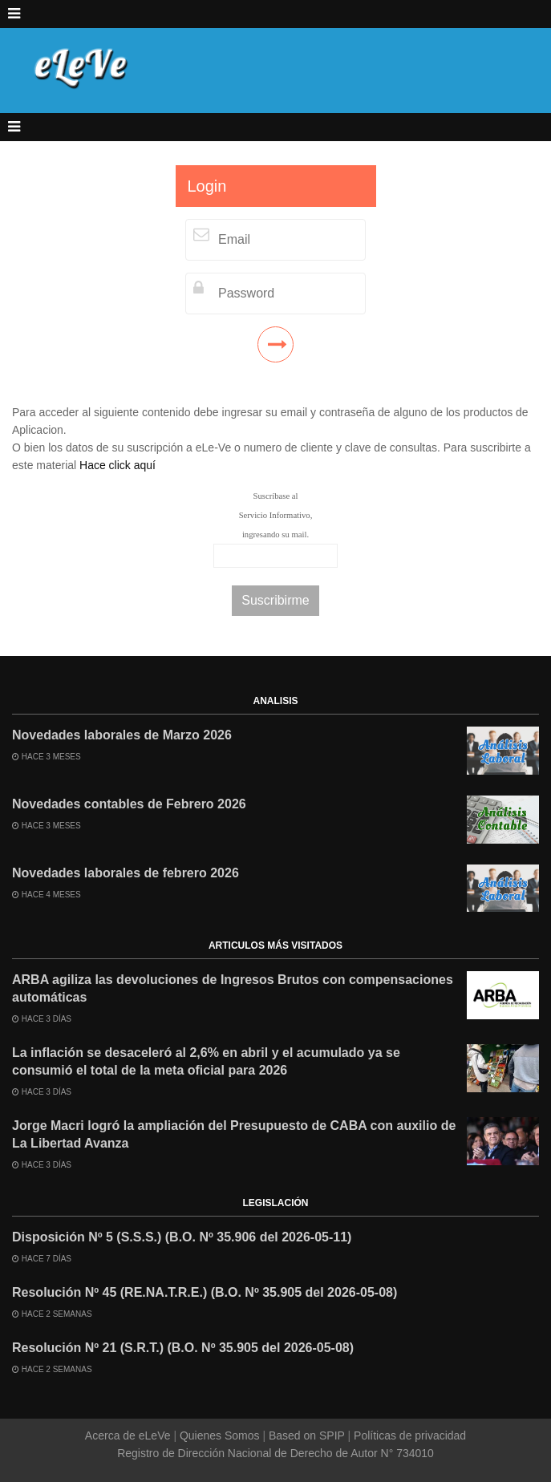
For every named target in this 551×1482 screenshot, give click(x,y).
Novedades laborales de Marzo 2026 (122, 735)
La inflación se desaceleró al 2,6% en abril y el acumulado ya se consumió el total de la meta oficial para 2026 (206, 1061)
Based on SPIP (306, 1435)
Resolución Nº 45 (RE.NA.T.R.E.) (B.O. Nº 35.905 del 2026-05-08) (204, 1292)
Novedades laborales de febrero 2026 (125, 873)
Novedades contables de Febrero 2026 (129, 804)
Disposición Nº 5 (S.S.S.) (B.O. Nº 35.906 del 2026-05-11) (181, 1237)
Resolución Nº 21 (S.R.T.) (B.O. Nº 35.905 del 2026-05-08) (183, 1347)
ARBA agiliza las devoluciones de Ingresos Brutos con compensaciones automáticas (232, 988)
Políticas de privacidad (408, 1435)
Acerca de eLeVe (129, 1435)
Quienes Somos (219, 1435)
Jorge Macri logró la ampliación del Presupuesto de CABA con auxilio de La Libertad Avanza (234, 1134)
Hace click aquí (117, 465)
